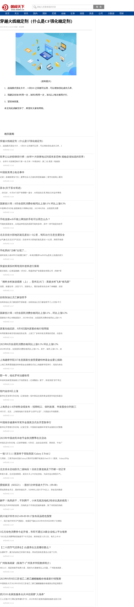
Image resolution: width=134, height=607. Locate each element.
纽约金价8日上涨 (9, 391)
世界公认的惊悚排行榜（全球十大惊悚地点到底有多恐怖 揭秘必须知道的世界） (43, 156)
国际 (45, 13)
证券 (73, 13)
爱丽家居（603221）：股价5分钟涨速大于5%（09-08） (29, 485)
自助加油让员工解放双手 (13, 297)
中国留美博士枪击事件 (12, 172)
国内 (35, 13)
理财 (121, 13)
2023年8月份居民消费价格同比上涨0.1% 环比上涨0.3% (29, 344)
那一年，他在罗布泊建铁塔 (14, 375)
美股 (91, 13)
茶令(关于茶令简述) (10, 188)
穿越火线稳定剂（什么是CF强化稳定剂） (22, 141)
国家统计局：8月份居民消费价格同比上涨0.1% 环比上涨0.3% (33, 203)
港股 (82, 13)
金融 (63, 13)
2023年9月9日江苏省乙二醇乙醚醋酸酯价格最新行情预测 (30, 578)
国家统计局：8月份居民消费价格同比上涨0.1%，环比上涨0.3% (33, 313)
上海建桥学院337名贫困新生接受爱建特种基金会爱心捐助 (31, 360)
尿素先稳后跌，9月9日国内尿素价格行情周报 (24, 328)
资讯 (26, 13)
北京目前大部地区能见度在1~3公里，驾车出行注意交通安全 (32, 235)
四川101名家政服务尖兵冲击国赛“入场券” (22, 594)
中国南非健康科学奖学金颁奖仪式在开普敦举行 (25, 422)
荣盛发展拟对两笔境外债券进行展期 (19, 266)
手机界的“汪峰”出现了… (13, 250)
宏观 (54, 13)
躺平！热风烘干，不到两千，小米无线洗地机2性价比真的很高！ (34, 500)
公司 (101, 13)
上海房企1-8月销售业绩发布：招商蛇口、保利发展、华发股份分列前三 (38, 406)
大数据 (111, 13)
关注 (16, 13)
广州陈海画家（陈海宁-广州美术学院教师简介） (26, 563)
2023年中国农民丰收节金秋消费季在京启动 (23, 438)
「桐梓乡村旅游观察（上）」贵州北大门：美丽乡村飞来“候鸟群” (35, 281)
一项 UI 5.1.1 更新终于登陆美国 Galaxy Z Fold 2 (25, 453)
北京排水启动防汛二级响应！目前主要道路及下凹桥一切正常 (33, 469)
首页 (7, 13)
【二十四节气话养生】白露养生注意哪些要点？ (25, 547)
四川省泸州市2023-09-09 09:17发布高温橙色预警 (26, 516)
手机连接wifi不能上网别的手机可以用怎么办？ (25, 219)
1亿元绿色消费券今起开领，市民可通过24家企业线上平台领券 (33, 531)
